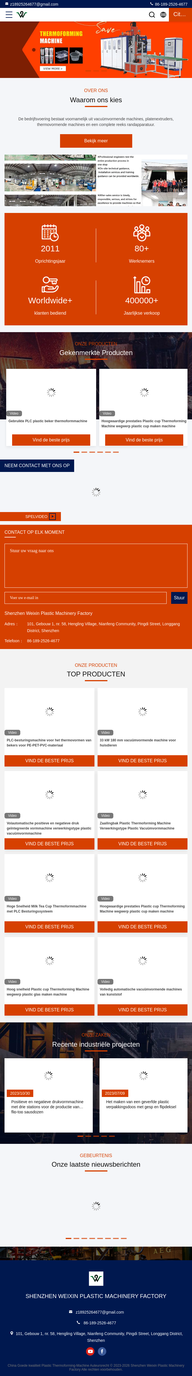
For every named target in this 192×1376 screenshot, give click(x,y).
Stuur (179, 597)
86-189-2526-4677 (168, 3)
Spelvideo (40, 516)
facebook (102, 1351)
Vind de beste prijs (51, 439)
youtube (90, 1351)
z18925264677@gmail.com (31, 3)
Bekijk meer (96, 140)
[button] (76, 452)
